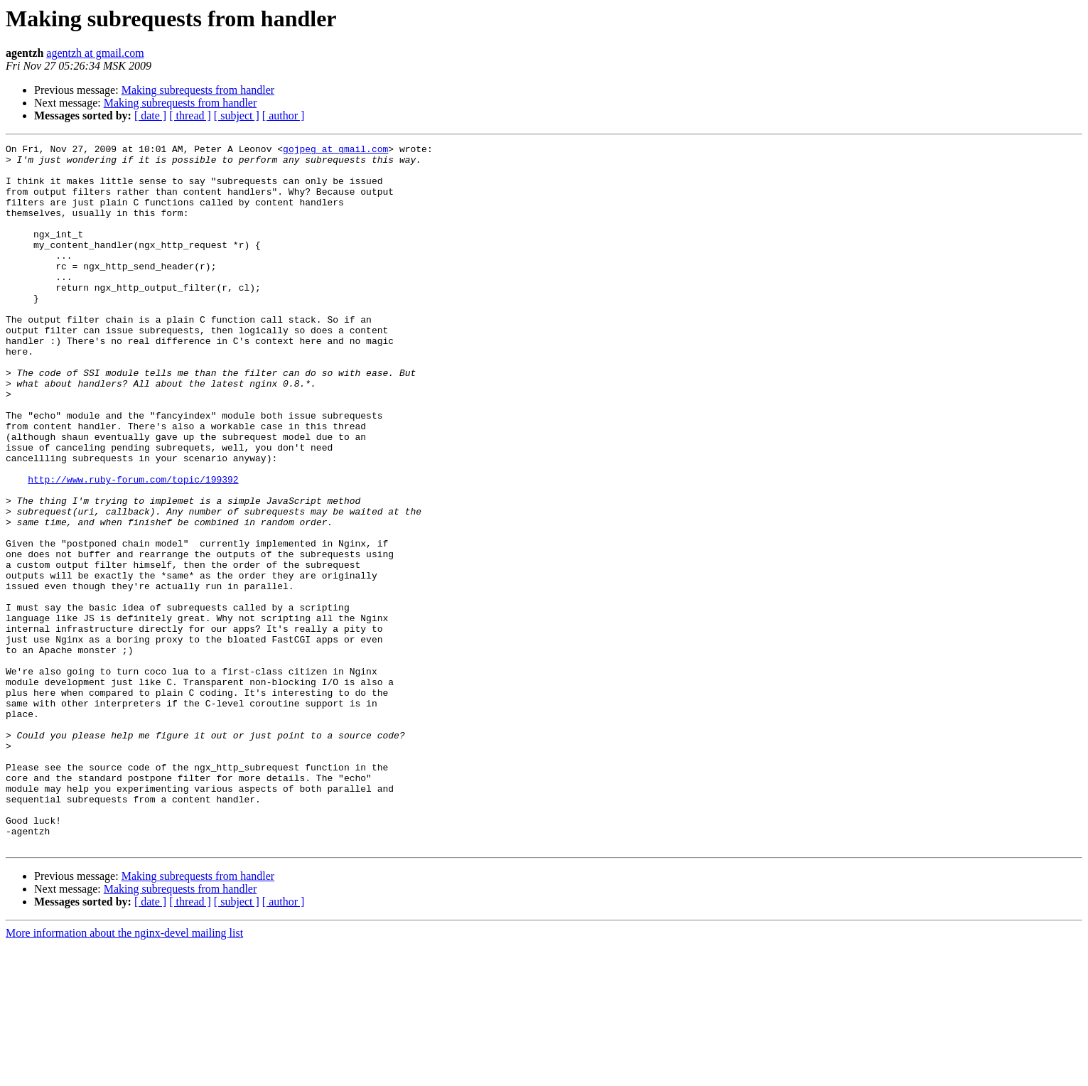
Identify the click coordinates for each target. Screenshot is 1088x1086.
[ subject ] (236, 115)
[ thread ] (190, 115)
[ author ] (283, 115)
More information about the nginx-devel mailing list (124, 1074)
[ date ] (150, 115)
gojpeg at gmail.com (335, 150)
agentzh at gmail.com (95, 53)
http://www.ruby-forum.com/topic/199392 (133, 547)
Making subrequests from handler (198, 90)
